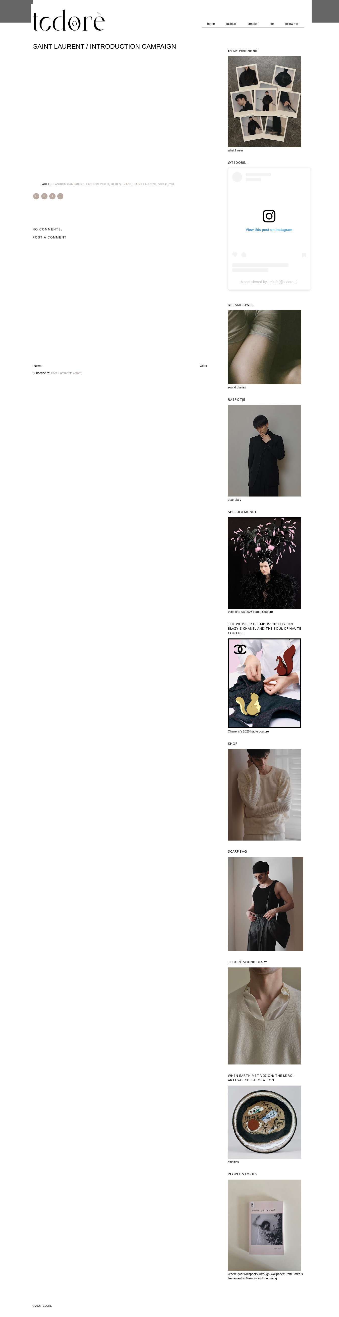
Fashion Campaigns (69, 184)
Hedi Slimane (121, 184)
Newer (38, 366)
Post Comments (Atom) (66, 373)
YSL (172, 184)
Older (203, 366)
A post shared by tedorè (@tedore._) (269, 282)
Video (162, 184)
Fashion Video (97, 184)
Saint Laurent (145, 184)
